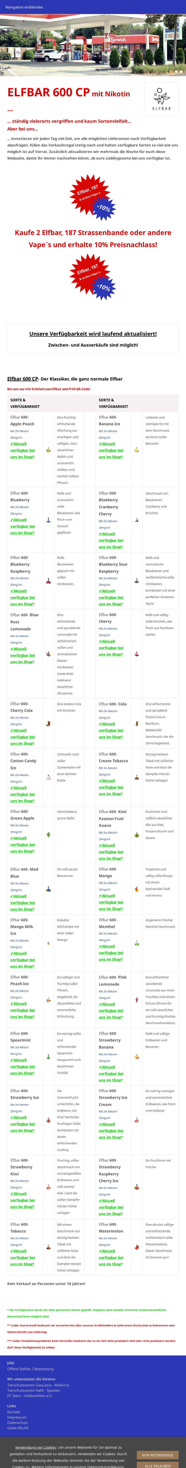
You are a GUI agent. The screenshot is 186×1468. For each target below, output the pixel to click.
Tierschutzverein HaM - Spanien (33, 1390)
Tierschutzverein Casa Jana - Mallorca (38, 1385)
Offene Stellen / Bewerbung (30, 1368)
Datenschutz (17, 1422)
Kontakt (13, 1411)
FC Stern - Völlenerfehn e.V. (30, 1395)
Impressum (16, 1417)
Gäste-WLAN (17, 1427)
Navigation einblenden (24, 7)
